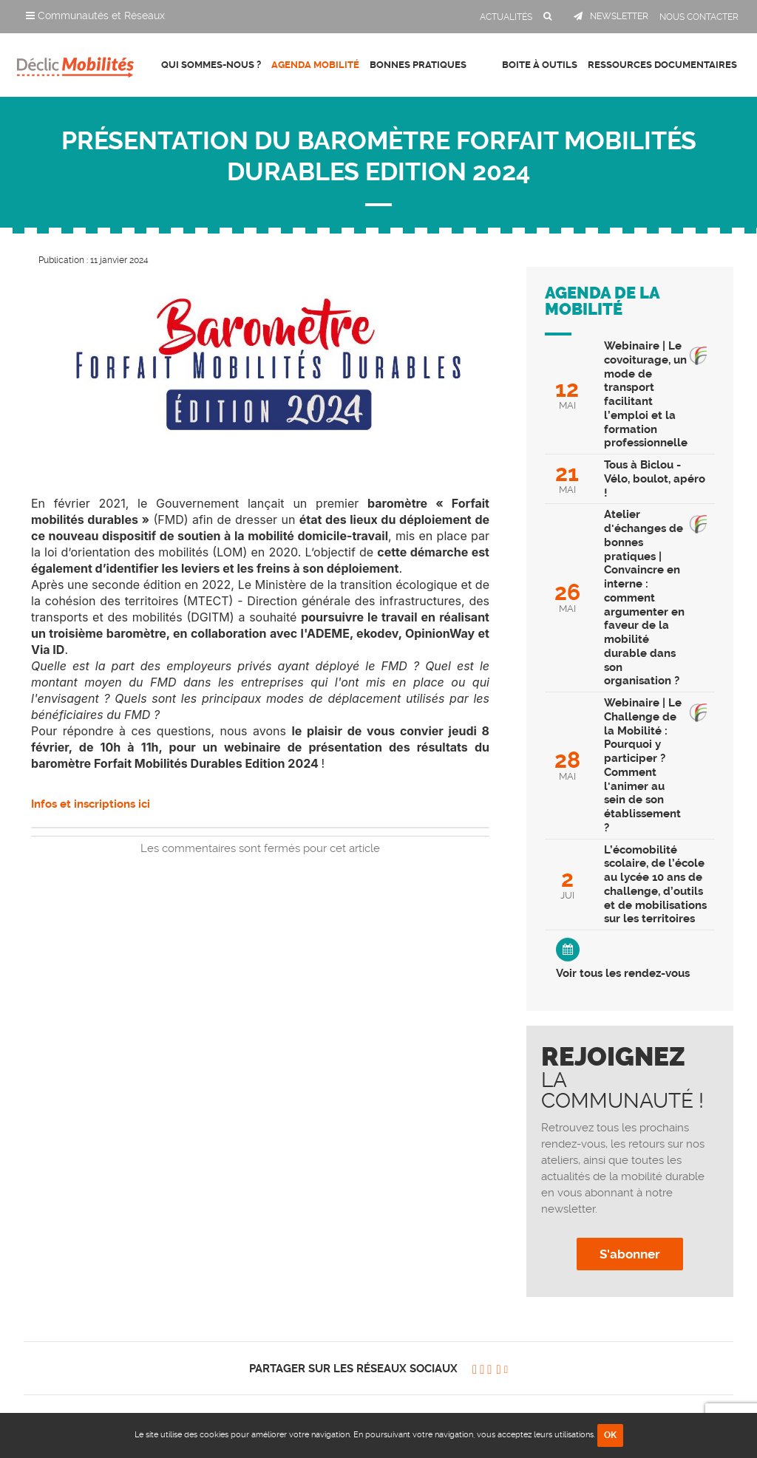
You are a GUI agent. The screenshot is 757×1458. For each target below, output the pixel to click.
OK (610, 1435)
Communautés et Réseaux (95, 15)
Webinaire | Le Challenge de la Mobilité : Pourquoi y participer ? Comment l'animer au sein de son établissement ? (643, 765)
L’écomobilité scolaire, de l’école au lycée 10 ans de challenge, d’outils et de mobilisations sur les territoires (655, 884)
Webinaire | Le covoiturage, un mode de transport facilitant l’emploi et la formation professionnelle (646, 394)
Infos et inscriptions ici (90, 804)
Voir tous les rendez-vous (623, 973)
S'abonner (630, 1254)
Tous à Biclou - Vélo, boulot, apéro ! (654, 479)
